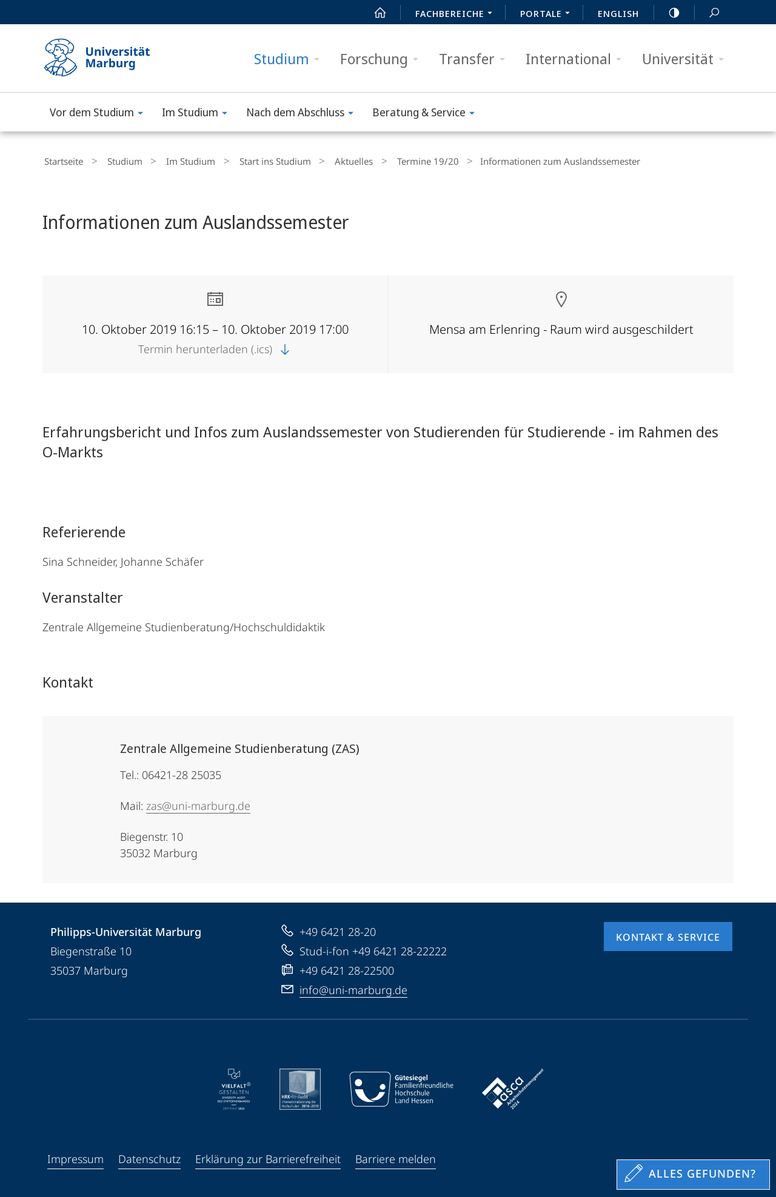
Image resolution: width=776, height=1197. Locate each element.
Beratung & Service (427, 114)
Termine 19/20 (385, 160)
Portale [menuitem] (548, 14)
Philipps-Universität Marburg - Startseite (107, 58)
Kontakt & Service (668, 934)
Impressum (75, 1156)
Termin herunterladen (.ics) (215, 346)
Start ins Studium (248, 160)
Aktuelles (319, 160)
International (577, 59)
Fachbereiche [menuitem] (457, 14)
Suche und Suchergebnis (707, 13)
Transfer (476, 59)
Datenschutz (149, 1156)
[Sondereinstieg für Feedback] (693, 1174)
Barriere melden (395, 1156)
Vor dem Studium (100, 114)
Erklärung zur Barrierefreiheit (268, 1156)
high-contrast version (667, 12)
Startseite (61, 160)
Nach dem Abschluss (303, 114)
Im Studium (198, 114)
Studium (290, 59)
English (618, 13)
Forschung (383, 59)
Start (373, 12)
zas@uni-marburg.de (198, 802)
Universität (687, 59)
